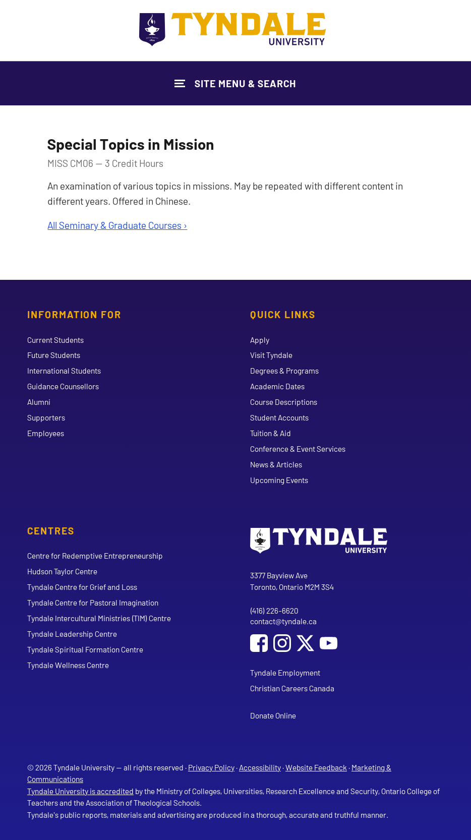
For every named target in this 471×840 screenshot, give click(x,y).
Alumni (38, 401)
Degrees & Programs (284, 370)
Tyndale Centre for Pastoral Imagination (92, 602)
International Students (64, 370)
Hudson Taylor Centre (62, 571)
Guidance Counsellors (63, 386)
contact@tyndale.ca (283, 621)
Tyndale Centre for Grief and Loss (82, 586)
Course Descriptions (283, 401)
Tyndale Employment (285, 672)
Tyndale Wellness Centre (68, 665)
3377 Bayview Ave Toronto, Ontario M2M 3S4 (292, 581)
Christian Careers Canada (292, 688)
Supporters (46, 417)
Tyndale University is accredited (80, 791)
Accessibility (260, 767)
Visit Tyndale (271, 354)
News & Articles (276, 464)
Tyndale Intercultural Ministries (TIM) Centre (99, 618)
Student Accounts (279, 417)
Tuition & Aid (270, 433)
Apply (259, 339)
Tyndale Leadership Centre (72, 633)
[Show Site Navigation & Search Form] (235, 83)
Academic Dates (277, 386)
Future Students (53, 354)
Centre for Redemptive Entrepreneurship (95, 555)
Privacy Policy (211, 767)
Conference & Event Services (297, 448)
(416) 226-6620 (274, 610)
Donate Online (273, 715)
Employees (45, 433)
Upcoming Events (279, 480)
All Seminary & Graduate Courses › (117, 225)
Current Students (55, 339)
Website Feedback (316, 767)
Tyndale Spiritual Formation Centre (85, 649)
